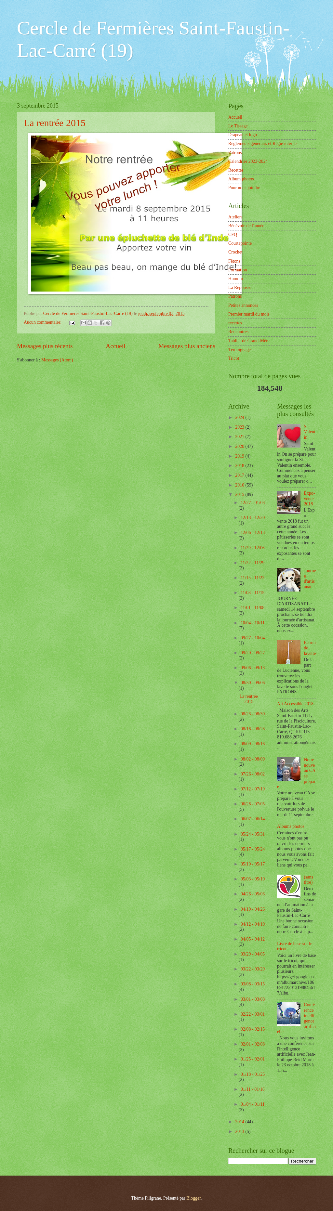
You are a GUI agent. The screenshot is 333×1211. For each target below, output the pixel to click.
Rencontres (238, 331)
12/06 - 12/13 (253, 532)
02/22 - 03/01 (253, 1014)
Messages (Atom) (57, 360)
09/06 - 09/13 (253, 667)
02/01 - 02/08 (253, 1044)
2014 (240, 1121)
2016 (240, 485)
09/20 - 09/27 (253, 652)
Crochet (235, 252)
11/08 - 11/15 (252, 592)
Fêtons (234, 261)
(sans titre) (308, 880)
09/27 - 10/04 (253, 637)
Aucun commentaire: (43, 322)
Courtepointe (240, 243)
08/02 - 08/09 (253, 759)
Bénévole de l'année (246, 225)
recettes (235, 322)
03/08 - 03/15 (253, 984)
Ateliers (235, 217)
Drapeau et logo (242, 134)
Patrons (235, 152)
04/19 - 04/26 (253, 909)
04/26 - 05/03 (253, 894)
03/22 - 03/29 (253, 969)
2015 (240, 494)
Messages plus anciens (186, 346)
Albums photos (290, 826)
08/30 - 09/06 (253, 682)
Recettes (236, 170)
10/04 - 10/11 (253, 622)
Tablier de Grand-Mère (249, 340)
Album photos (241, 178)
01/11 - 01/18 (253, 1089)
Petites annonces (243, 305)
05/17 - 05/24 (253, 849)
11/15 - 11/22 (252, 577)
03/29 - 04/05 (253, 954)
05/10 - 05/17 (253, 864)
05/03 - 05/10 (253, 879)
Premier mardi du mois (249, 314)
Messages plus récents (45, 346)
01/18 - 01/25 (253, 1074)
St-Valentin (309, 432)
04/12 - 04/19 (253, 924)
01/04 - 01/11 (253, 1104)
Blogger (193, 1198)
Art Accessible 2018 (295, 703)
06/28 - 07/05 (253, 803)
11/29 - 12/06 (253, 547)
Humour (235, 278)
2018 (240, 465)
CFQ (232, 234)
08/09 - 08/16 (253, 743)
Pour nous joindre (244, 187)
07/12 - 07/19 (253, 789)
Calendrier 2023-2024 (248, 161)
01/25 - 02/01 (253, 1059)
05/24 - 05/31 (253, 834)
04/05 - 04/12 (253, 939)
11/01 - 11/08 (252, 607)
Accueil (115, 346)
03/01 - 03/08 (253, 999)
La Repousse (239, 287)
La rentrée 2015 (55, 122)
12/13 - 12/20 (253, 517)
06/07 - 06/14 (253, 818)
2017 (240, 475)
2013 (240, 1131)
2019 (240, 456)
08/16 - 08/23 (253, 728)
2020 (240, 446)
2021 (240, 436)
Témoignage (239, 349)
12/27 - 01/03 (253, 502)
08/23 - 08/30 (253, 713)
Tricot (233, 358)
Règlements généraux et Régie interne (262, 143)
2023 (240, 427)
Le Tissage (237, 126)
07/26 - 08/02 (253, 774)
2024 (240, 417)
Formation (237, 269)
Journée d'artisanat (310, 578)
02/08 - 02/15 (253, 1029)
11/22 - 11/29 (252, 562)
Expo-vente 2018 (309, 498)
